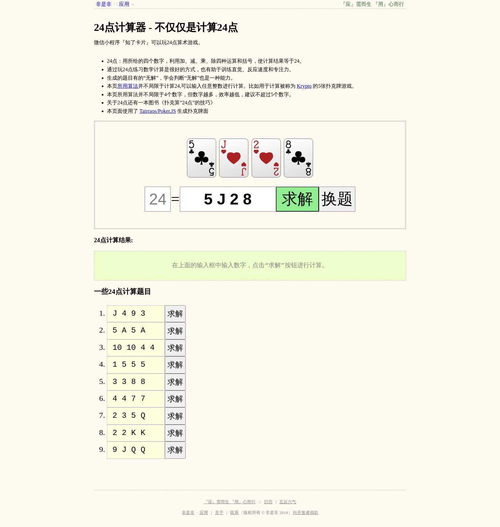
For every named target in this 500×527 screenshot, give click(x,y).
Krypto (304, 86)
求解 (297, 198)
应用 (204, 512)
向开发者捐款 (305, 512)
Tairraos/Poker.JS (157, 111)
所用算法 (127, 86)
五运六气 (287, 501)
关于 (219, 512)
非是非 (188, 512)
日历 (268, 501)
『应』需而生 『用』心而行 (230, 501)
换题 (337, 198)
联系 (234, 512)
